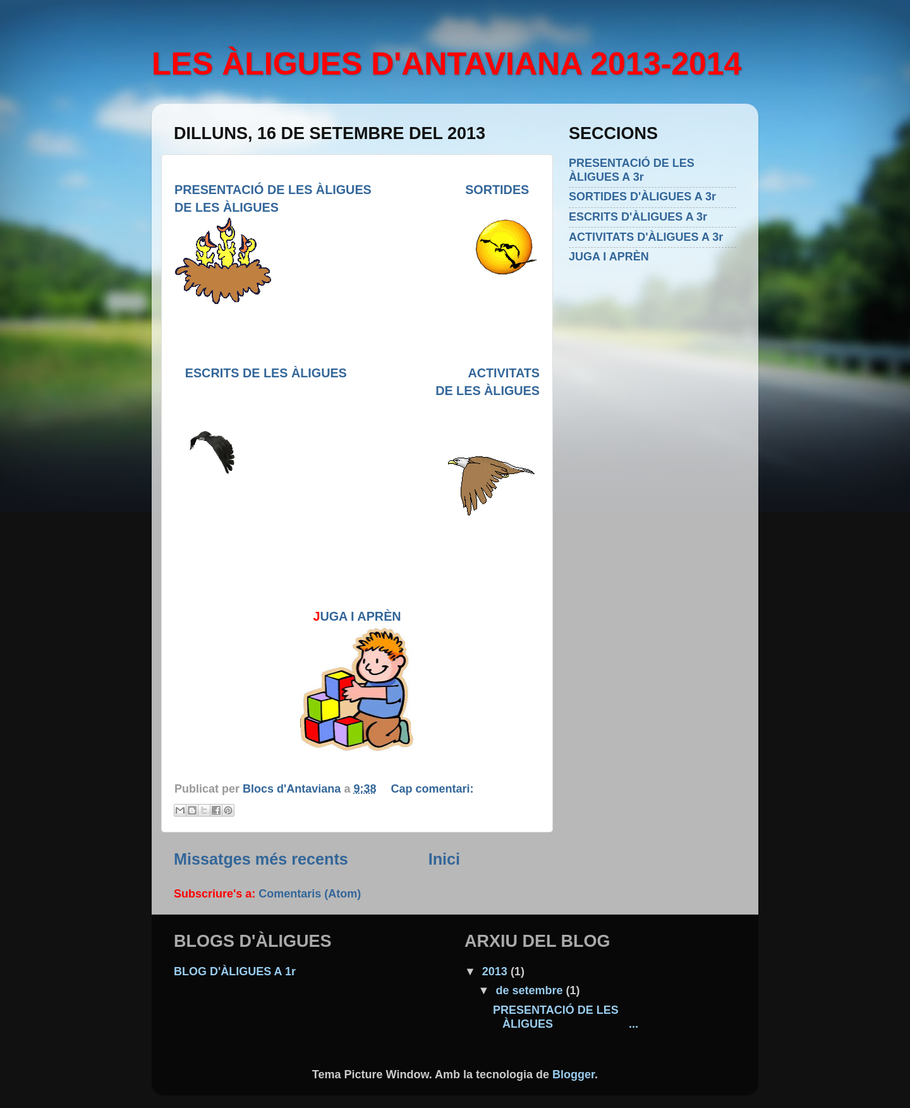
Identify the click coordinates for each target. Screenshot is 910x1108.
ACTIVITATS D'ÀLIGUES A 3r (646, 237)
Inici (444, 859)
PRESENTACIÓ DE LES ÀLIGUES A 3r (632, 170)
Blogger (573, 1074)
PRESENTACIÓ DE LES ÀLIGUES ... (565, 1017)
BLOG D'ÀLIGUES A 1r (235, 971)
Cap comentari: (432, 788)
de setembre (530, 990)
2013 (496, 971)
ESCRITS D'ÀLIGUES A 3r (638, 216)
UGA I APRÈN (360, 616)
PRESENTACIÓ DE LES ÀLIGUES (273, 190)
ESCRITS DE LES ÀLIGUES (326, 373)
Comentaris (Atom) (309, 893)
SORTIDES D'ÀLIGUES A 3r (642, 196)
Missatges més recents (261, 859)
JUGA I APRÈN (609, 256)
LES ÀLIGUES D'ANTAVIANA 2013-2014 (446, 64)
